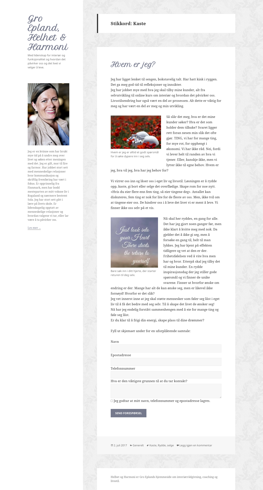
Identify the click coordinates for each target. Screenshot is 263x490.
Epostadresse (121, 355)
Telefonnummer (123, 368)
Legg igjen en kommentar (195, 445)
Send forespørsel (128, 413)
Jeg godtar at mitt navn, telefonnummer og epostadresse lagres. (160, 401)
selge (170, 445)
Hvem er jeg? (133, 64)
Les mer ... (34, 228)
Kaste (152, 445)
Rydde (162, 445)
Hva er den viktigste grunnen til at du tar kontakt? (149, 381)
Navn (115, 341)
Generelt (138, 445)
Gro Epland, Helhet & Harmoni (48, 33)
